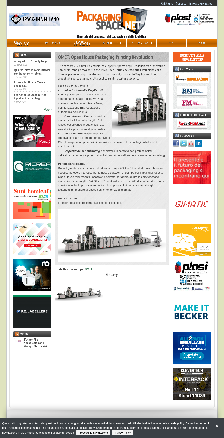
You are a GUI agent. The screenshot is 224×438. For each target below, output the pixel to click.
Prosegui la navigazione (93, 432)
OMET (88, 269)
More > (47, 109)
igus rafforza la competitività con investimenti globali (32, 71)
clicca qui (115, 202)
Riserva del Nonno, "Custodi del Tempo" (30, 84)
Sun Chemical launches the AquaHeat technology (30, 96)
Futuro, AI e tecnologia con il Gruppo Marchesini (30, 343)
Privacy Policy (122, 432)
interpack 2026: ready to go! (31, 61)
